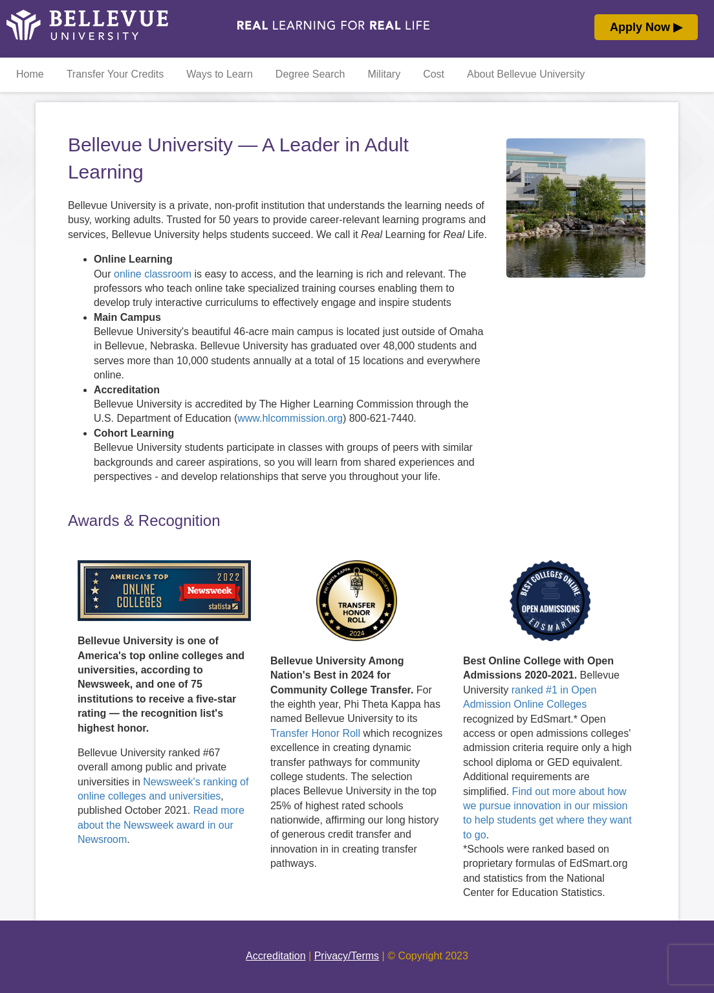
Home (30, 74)
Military (383, 74)
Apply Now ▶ (646, 27)
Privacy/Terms (346, 955)
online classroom (152, 273)
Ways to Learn (219, 74)
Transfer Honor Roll (315, 733)
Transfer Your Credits (115, 74)
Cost (433, 74)
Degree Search (310, 74)
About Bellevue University (526, 74)
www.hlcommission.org (290, 418)
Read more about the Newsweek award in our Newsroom (161, 825)
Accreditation (276, 955)
